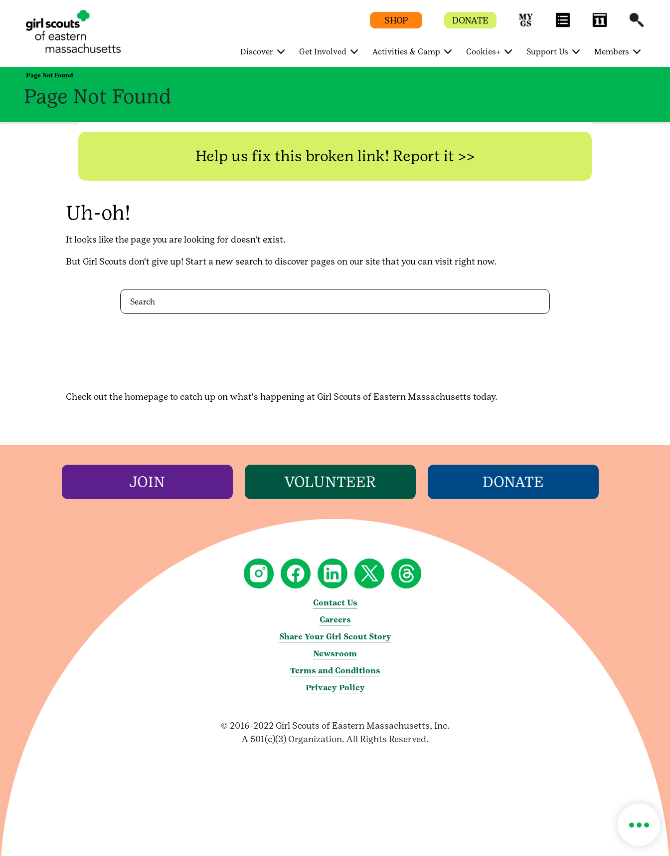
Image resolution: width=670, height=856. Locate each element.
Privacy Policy (335, 687)
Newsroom (335, 653)
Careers (335, 619)
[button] (525, 24)
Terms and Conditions (335, 670)
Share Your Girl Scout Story (335, 636)
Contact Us (335, 602)
